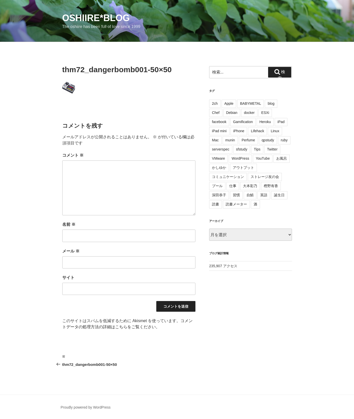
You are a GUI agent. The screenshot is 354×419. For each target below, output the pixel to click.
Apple (229, 103)
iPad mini (219, 131)
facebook (219, 122)
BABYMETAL (250, 103)
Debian (231, 113)
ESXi (265, 113)
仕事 (232, 186)
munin (230, 140)
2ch (215, 103)
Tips (257, 149)
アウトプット (243, 168)
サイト (68, 277)
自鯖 (250, 195)
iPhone (238, 131)
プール (217, 186)
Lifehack (257, 131)
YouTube (263, 158)
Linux (275, 131)
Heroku (265, 122)
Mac (215, 140)
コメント (73, 155)
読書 (215, 204)
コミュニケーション (228, 177)
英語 (263, 195)
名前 (68, 224)
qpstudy (268, 140)
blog (271, 103)
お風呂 (281, 158)
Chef (216, 113)
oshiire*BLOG (96, 18)
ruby (284, 140)
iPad (281, 122)
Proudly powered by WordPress (86, 407)
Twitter (272, 149)
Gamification (243, 122)
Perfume (248, 140)
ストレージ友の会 (265, 177)
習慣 (236, 195)
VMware (218, 158)
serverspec (220, 149)
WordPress (240, 158)
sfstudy (241, 149)
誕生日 (279, 195)
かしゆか (219, 168)
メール (71, 251)
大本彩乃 (250, 186)
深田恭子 (219, 195)
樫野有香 (271, 186)
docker (249, 113)
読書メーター (236, 204)
